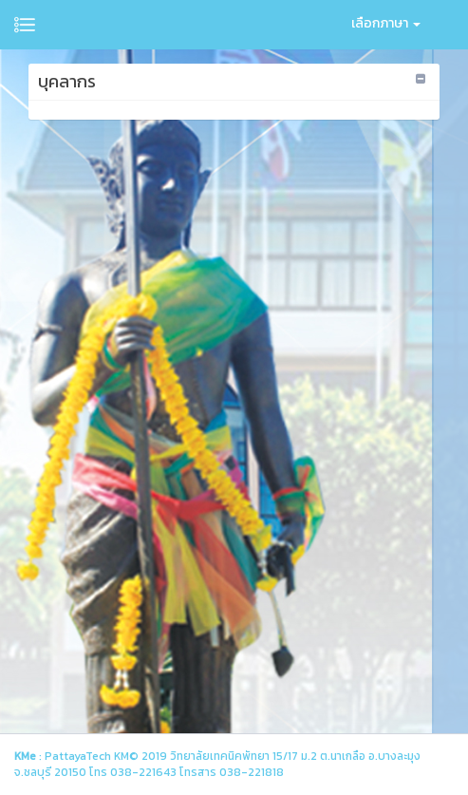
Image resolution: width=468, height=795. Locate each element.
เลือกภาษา (386, 23)
